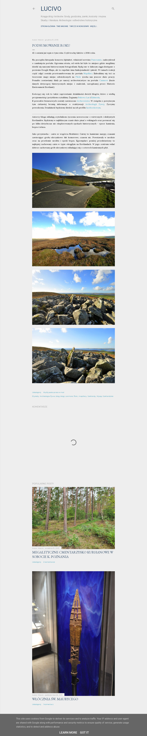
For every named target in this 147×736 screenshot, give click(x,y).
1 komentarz (48, 704)
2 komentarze (49, 562)
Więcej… (94, 26)
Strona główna (48, 26)
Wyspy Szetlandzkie (105, 396)
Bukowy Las (83, 97)
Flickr (78, 77)
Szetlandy (92, 396)
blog (58, 396)
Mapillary (88, 73)
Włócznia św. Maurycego (55, 699)
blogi (62, 396)
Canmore (103, 80)
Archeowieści (83, 101)
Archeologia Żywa (47, 396)
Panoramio (96, 60)
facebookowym (93, 107)
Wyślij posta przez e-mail (53, 392)
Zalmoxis (95, 97)
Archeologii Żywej (94, 104)
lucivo (51, 8)
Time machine (62, 26)
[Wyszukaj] (113, 8)
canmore (69, 396)
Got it (84, 732)
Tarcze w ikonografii (79, 26)
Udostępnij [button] (36, 392)
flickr (76, 396)
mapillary (83, 396)
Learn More (68, 732)
